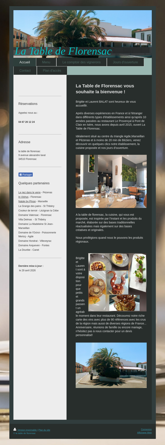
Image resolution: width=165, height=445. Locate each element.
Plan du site (44, 430)
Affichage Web (144, 432)
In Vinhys (23, 197)
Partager (25, 174)
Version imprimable (25, 430)
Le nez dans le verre (30, 192)
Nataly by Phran (27, 201)
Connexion (146, 429)
